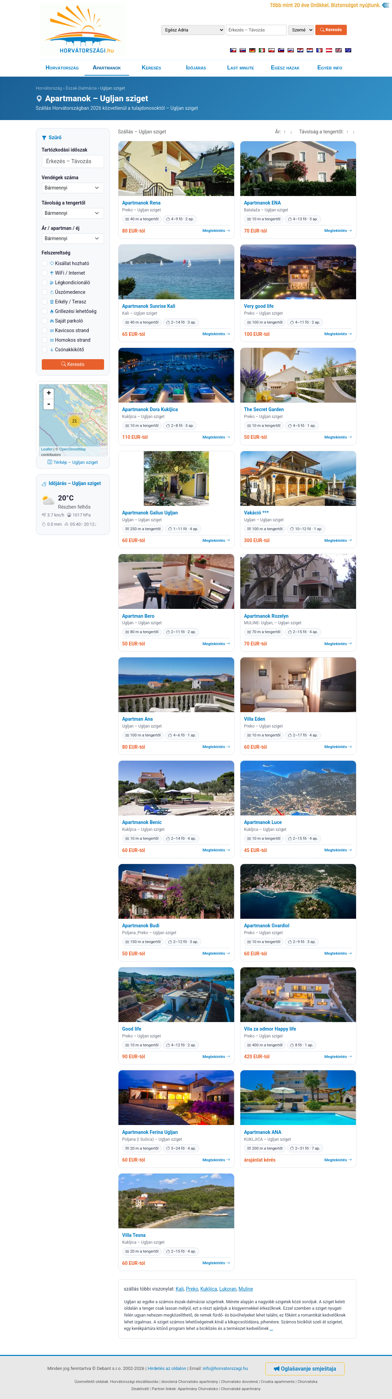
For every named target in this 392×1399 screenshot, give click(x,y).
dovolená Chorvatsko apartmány (189, 1381)
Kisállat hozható (69, 263)
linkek (171, 1388)
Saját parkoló (66, 321)
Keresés (331, 29)
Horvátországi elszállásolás (134, 1381)
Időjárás (196, 67)
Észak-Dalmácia (81, 88)
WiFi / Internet (67, 273)
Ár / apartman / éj (61, 228)
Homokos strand (70, 340)
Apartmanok (107, 67)
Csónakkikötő (67, 349)
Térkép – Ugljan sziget (73, 462)
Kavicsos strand (69, 330)
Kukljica (208, 1289)
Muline (246, 1289)
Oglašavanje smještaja (305, 1368)
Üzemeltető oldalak (91, 1381)
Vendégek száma (60, 177)
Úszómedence (68, 292)
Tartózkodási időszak (65, 150)
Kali (180, 1289)
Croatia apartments (278, 1381)
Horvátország (62, 67)
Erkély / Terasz (68, 301)
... (271, 1328)
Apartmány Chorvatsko (198, 1388)
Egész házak (285, 67)
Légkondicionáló (70, 282)
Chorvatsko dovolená (239, 1381)
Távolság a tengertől (64, 203)
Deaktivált (140, 1388)
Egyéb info (329, 67)
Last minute (240, 67)
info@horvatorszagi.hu (225, 1368)
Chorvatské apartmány (241, 1388)
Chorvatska (307, 1381)
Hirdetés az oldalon (167, 1368)
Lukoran (227, 1289)
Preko (192, 1289)
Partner (158, 1388)
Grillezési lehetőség (73, 311)
